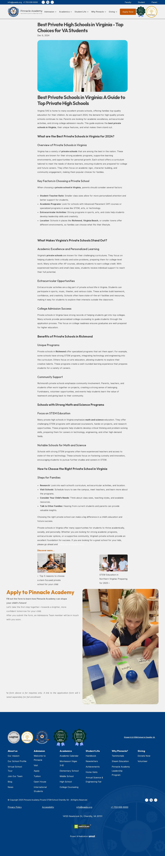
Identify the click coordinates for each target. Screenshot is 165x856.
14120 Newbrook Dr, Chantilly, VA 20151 (82, 816)
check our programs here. (71, 544)
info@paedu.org (15, 2)
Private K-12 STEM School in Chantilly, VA (139, 737)
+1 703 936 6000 (30, 2)
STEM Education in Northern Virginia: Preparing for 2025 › (113, 578)
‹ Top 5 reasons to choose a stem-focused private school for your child (51, 580)
